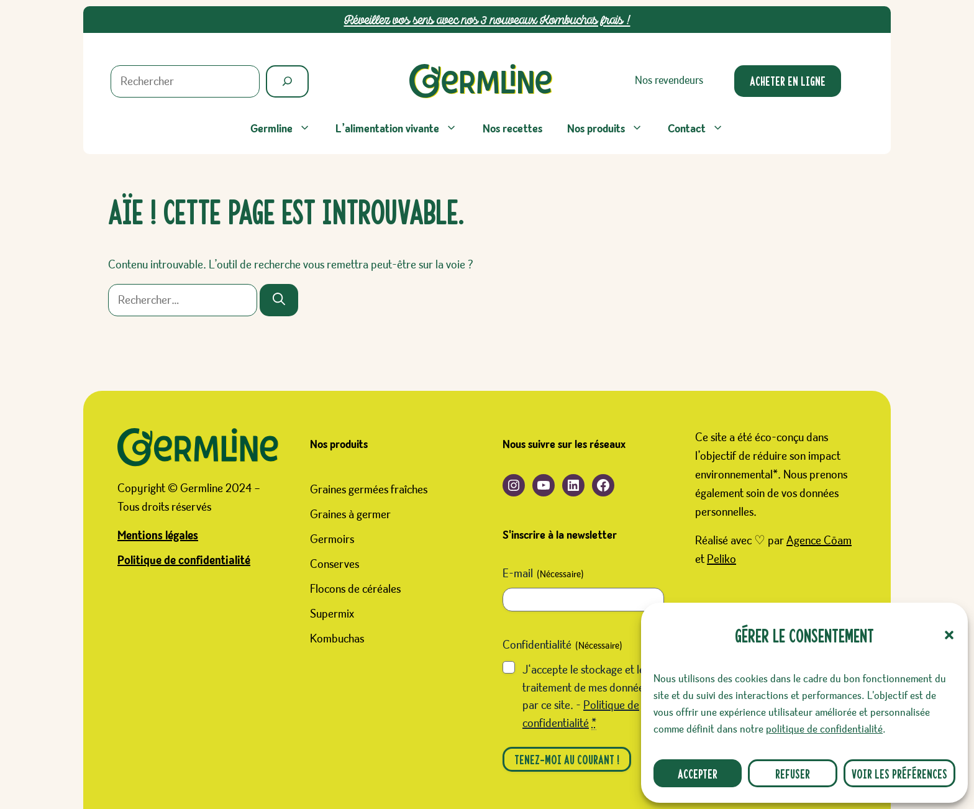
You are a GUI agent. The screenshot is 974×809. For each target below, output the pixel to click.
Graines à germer (350, 514)
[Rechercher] (287, 81)
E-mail (543, 574)
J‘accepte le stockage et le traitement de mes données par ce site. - (585, 697)
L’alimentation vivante (402, 129)
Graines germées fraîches (368, 489)
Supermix (332, 614)
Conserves (334, 564)
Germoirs (332, 539)
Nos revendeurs (669, 80)
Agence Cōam (819, 540)
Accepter (697, 773)
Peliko (721, 559)
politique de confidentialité (824, 729)
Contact (702, 129)
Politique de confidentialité (183, 560)
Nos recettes (512, 129)
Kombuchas (337, 639)
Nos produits (611, 129)
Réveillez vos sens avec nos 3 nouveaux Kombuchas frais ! (487, 20)
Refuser (792, 773)
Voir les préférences (899, 773)
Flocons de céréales (355, 589)
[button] (949, 635)
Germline (286, 129)
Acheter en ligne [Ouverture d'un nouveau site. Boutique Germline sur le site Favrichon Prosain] (788, 80)
